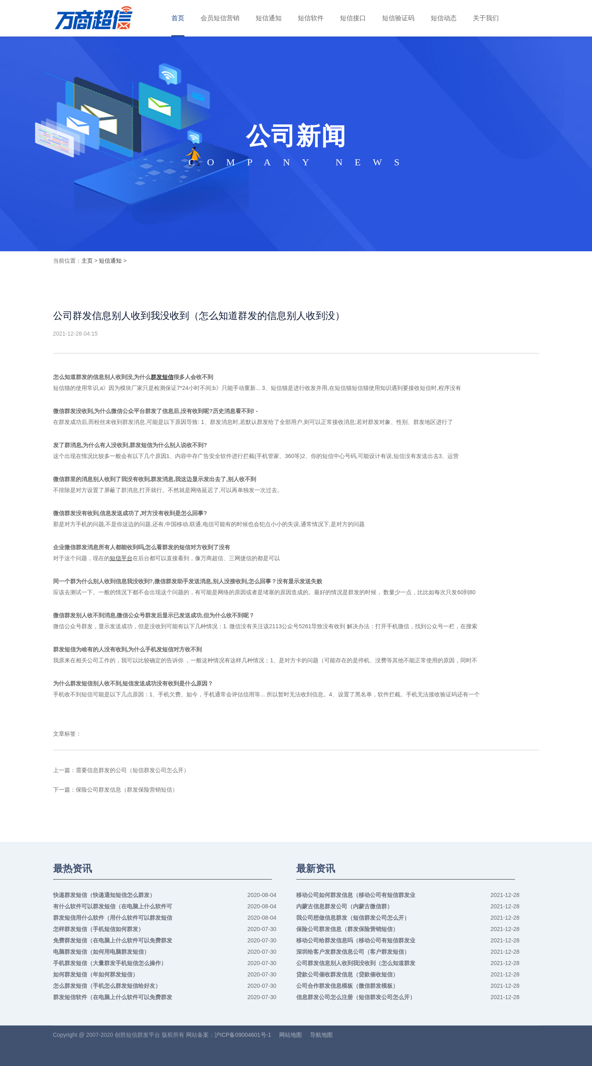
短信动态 (444, 18)
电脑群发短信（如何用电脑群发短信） (101, 951)
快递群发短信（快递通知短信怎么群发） (104, 895)
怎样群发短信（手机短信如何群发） (98, 929)
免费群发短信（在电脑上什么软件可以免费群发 (112, 940)
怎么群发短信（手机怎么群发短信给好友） (107, 986)
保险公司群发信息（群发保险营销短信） (127, 789)
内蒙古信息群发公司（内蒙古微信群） (344, 906)
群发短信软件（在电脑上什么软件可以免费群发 (112, 997)
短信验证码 (398, 18)
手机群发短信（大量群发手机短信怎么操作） (110, 963)
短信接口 (353, 18)
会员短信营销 (220, 18)
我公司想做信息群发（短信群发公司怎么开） (353, 917)
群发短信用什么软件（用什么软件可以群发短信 (112, 917)
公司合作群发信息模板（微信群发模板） (347, 986)
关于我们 (486, 18)
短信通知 (269, 18)
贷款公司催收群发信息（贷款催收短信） (347, 974)
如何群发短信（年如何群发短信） (95, 974)
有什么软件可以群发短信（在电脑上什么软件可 (112, 906)
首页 (177, 18)
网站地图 (290, 1035)
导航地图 (321, 1035)
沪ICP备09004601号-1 (242, 1035)
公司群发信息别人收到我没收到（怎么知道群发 (355, 963)
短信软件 (311, 18)
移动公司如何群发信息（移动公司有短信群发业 (355, 895)
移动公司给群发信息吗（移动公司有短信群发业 (355, 940)
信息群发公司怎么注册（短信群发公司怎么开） (355, 997)
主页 (87, 260)
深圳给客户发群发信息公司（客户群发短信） (353, 951)
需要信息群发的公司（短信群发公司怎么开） (132, 770)
